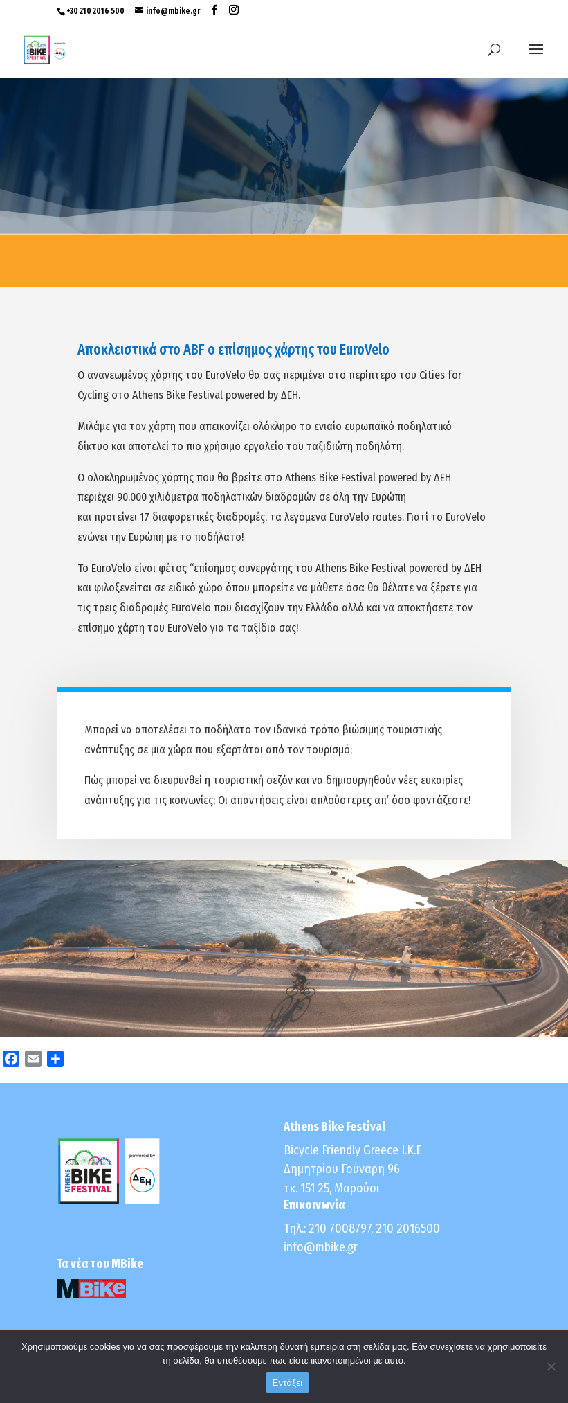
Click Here (284, 956)
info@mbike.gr (321, 1247)
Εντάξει (288, 1382)
